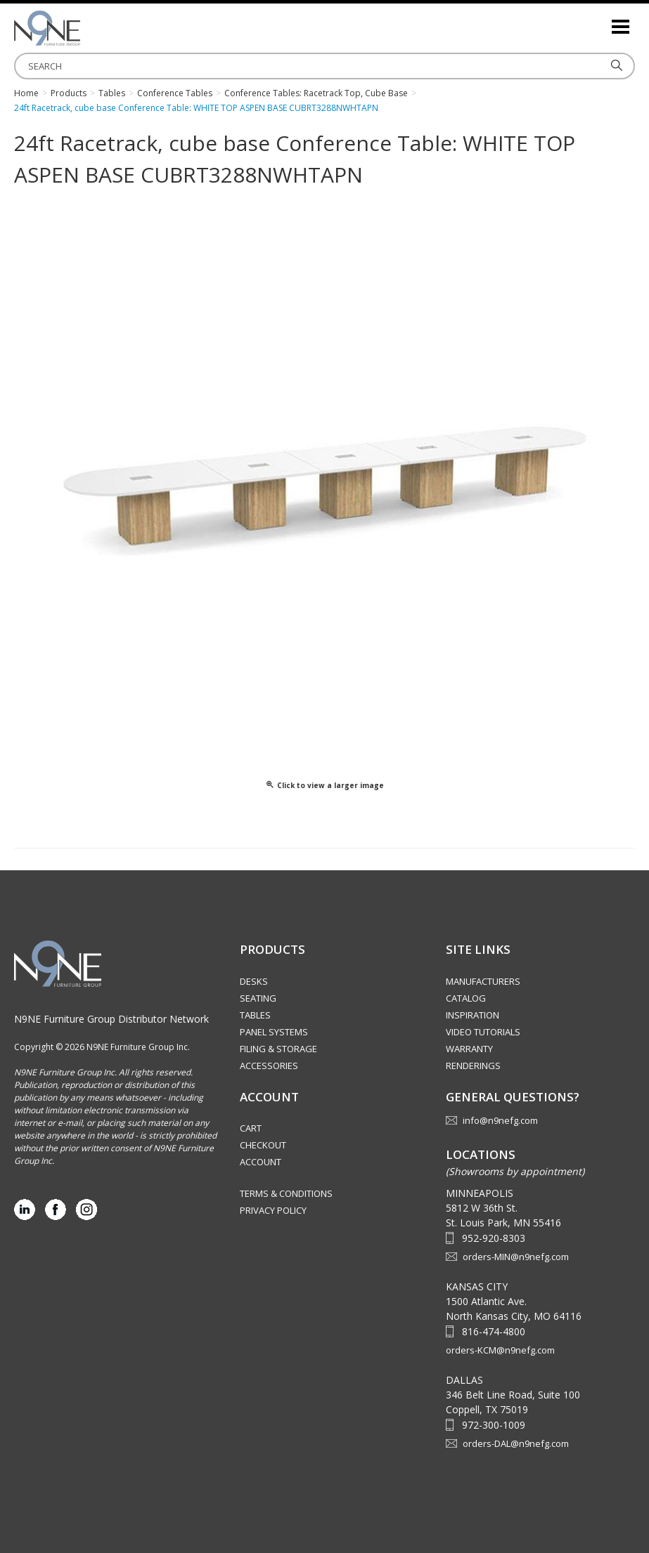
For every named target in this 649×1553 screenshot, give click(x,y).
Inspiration (472, 1015)
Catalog (466, 998)
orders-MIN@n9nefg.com (516, 1256)
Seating (258, 998)
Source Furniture (84, 28)
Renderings (473, 1065)
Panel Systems (274, 1031)
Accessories (269, 1065)
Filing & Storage (278, 1048)
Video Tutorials (483, 1031)
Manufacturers (483, 981)
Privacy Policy (273, 1210)
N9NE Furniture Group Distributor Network (111, 1018)
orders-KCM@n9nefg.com (500, 1350)
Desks (254, 981)
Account (260, 1161)
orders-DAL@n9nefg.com (516, 1443)
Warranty (469, 1048)
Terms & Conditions (286, 1193)
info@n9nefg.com (500, 1120)
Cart (251, 1128)
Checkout (263, 1145)
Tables (255, 1015)
